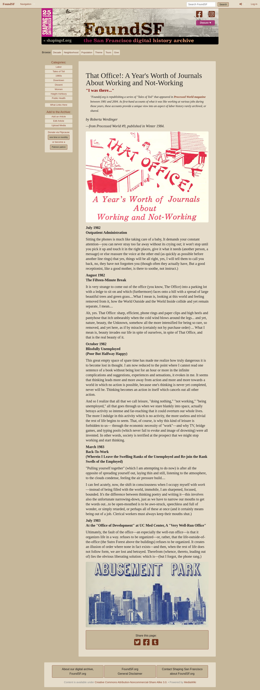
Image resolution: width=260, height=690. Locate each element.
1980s (59, 75)
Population (86, 52)
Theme (98, 52)
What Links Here (58, 104)
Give (116, 52)
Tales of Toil (59, 71)
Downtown (58, 80)
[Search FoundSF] (201, 4)
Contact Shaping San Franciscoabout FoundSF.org (182, 671)
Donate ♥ (205, 22)
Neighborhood (71, 52)
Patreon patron (59, 147)
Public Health (58, 98)
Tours (108, 52)
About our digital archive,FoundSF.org (78, 671)
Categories (58, 62)
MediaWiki (190, 682)
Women (59, 89)
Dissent (59, 84)
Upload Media (59, 125)
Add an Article (59, 116)
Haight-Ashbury (59, 93)
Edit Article (58, 121)
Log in (254, 4)
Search (223, 4)
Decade (57, 52)
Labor (59, 67)
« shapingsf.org (57, 40)
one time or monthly (58, 137)
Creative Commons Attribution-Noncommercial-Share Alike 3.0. (131, 682)
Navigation (25, 4)
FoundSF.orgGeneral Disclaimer (130, 671)
